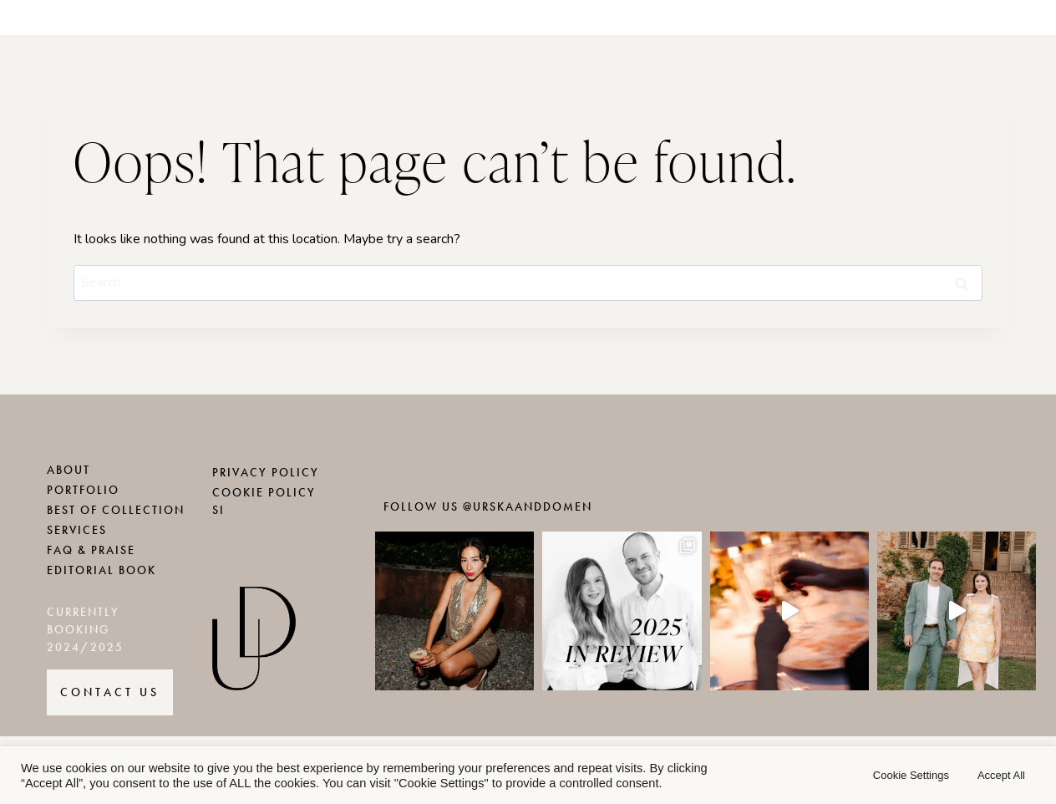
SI (218, 510)
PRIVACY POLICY (265, 473)
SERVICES (77, 530)
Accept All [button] (1001, 775)
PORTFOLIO (83, 490)
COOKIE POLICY (264, 493)
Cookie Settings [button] (911, 775)
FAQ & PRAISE (91, 550)
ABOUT (68, 470)
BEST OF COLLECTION (116, 510)
